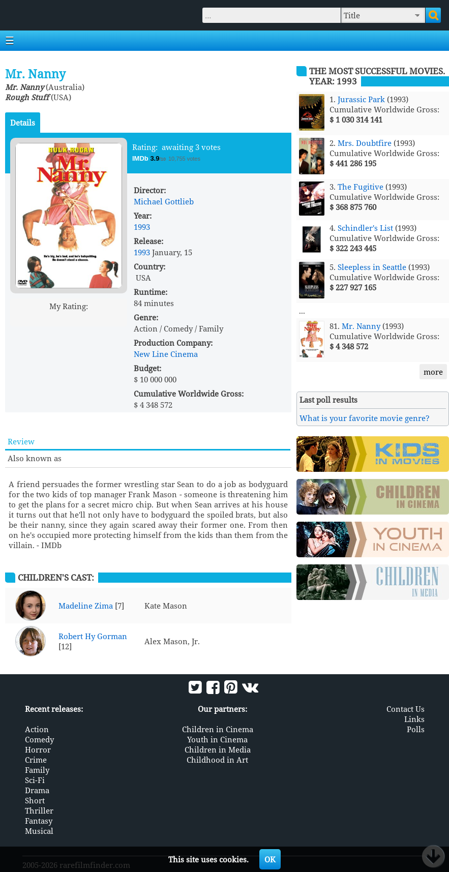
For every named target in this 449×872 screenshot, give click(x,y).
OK (270, 859)
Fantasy (38, 821)
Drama (37, 790)
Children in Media (218, 749)
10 (107, 318)
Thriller (39, 810)
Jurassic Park (361, 99)
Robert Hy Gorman (92, 636)
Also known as (35, 458)
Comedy (39, 739)
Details (22, 122)
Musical (39, 831)
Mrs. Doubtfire (365, 143)
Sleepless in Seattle (372, 267)
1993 (142, 227)
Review (21, 441)
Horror (38, 749)
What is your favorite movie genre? (365, 418)
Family (37, 770)
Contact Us (405, 709)
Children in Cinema (217, 729)
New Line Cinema (166, 354)
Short (35, 800)
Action (37, 729)
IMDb (141, 158)
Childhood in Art (217, 760)
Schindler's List (365, 228)
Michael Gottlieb (164, 201)
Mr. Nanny (361, 326)
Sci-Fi (35, 780)
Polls (416, 729)
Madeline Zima (85, 605)
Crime (36, 760)
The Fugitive (360, 187)
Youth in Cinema (217, 739)
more (433, 372)
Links (414, 719)
